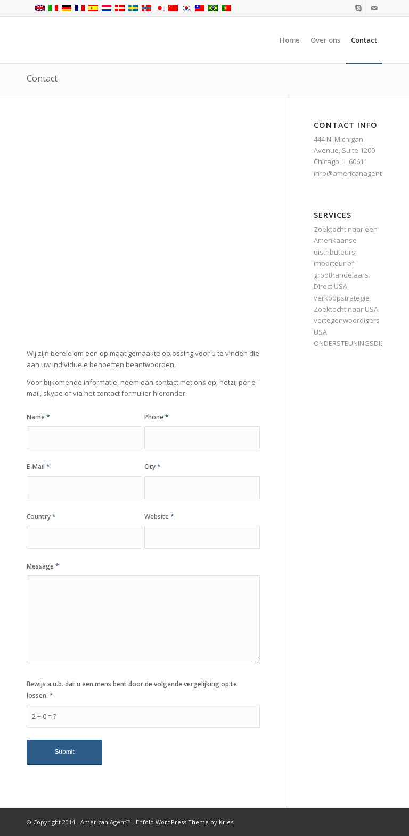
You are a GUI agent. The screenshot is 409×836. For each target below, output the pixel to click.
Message (43, 566)
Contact (42, 78)
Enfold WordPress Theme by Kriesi (185, 822)
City (152, 466)
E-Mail (38, 466)
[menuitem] (289, 40)
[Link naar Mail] (374, 8)
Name (38, 416)
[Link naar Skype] (358, 8)
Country (41, 516)
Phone (156, 416)
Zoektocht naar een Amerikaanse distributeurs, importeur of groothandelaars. (346, 252)
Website (159, 516)
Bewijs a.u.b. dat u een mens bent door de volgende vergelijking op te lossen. (132, 689)
